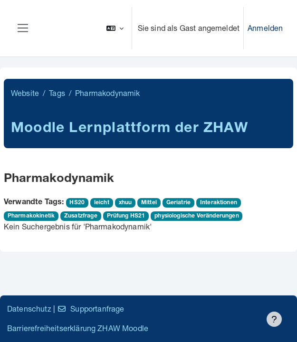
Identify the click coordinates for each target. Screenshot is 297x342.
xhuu (125, 203)
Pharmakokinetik (31, 216)
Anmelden (265, 27)
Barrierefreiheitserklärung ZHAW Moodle (77, 327)
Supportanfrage (90, 308)
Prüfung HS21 (126, 216)
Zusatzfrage (80, 216)
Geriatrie (178, 203)
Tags (57, 92)
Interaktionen (218, 203)
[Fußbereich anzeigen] (274, 319)
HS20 (77, 203)
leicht (101, 203)
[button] (115, 28)
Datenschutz (29, 308)
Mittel (149, 203)
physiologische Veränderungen (196, 216)
